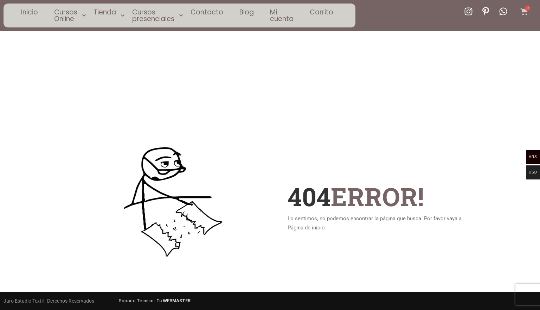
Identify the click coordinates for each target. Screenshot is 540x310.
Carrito (321, 12)
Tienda (105, 12)
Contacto (207, 12)
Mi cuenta (282, 15)
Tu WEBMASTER (173, 301)
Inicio (29, 12)
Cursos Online (65, 15)
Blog (246, 12)
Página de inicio (306, 227)
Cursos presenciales (153, 15)
